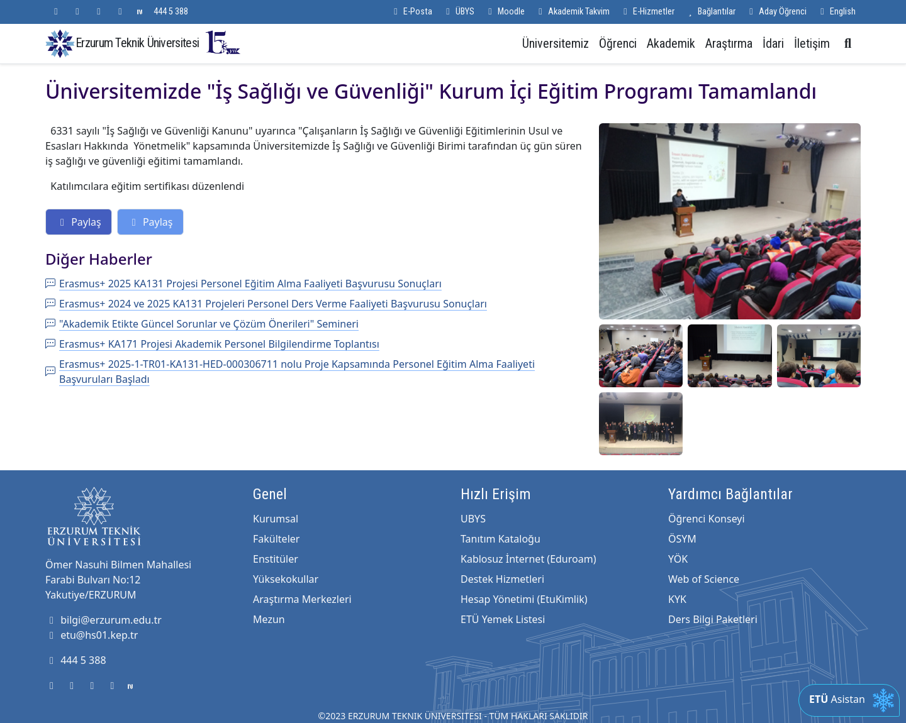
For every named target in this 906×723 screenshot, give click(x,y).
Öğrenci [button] (618, 43)
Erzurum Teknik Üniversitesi (159, 42)
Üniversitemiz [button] (555, 43)
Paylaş (78, 222)
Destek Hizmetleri (502, 579)
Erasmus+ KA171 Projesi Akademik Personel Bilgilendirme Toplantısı (212, 344)
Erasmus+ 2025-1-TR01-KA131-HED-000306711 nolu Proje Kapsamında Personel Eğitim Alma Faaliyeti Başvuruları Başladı (290, 371)
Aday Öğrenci (776, 11)
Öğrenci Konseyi (706, 519)
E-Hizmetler (647, 11)
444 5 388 (171, 11)
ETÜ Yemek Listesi (503, 619)
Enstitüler (275, 559)
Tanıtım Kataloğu (500, 539)
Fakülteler (276, 539)
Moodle (504, 11)
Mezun (269, 619)
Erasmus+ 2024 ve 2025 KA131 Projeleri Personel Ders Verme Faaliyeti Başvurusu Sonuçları (266, 304)
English (836, 11)
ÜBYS (458, 11)
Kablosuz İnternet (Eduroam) (528, 559)
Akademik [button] (671, 43)
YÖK (678, 559)
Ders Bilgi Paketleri (713, 619)
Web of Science (703, 579)
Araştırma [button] (728, 43)
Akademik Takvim (572, 11)
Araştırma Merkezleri (302, 599)
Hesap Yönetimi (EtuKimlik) (524, 599)
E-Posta (411, 11)
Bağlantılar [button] (710, 11)
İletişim (812, 43)
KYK (677, 599)
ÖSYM (682, 539)
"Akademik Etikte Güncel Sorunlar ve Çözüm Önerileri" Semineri (202, 324)
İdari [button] (773, 43)
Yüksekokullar (285, 579)
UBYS (473, 519)
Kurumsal (275, 519)
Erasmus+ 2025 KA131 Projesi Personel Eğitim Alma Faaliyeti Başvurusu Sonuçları (243, 283)
